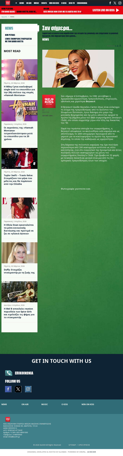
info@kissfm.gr (14, 437)
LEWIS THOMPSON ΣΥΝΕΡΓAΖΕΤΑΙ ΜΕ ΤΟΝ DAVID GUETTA (18, 40)
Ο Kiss (63, 3)
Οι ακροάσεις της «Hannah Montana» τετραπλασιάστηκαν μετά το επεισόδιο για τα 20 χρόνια (18, 133)
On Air (28, 3)
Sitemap (72, 445)
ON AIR (25, 404)
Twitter (115, 3)
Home (16, 3)
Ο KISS (65, 404)
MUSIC (44, 404)
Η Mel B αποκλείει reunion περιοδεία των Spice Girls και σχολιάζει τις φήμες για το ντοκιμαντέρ (19, 313)
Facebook (110, 3)
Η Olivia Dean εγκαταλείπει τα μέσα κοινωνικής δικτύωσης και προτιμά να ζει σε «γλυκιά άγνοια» (19, 229)
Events (44, 3)
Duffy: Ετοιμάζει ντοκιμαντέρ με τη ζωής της (19, 271)
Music (36, 3)
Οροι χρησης (84, 445)
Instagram (120, 3)
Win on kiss (54, 3)
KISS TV (72, 3)
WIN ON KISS (88, 404)
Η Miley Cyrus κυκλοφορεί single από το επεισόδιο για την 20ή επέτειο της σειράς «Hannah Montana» (19, 91)
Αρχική (4, 16)
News (21, 3)
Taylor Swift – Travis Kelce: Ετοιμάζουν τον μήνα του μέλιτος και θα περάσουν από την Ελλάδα (18, 179)
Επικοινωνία (82, 3)
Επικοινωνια (24, 373)
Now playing (7, 8)
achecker (91, 452)
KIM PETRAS (10, 35)
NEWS (4, 404)
